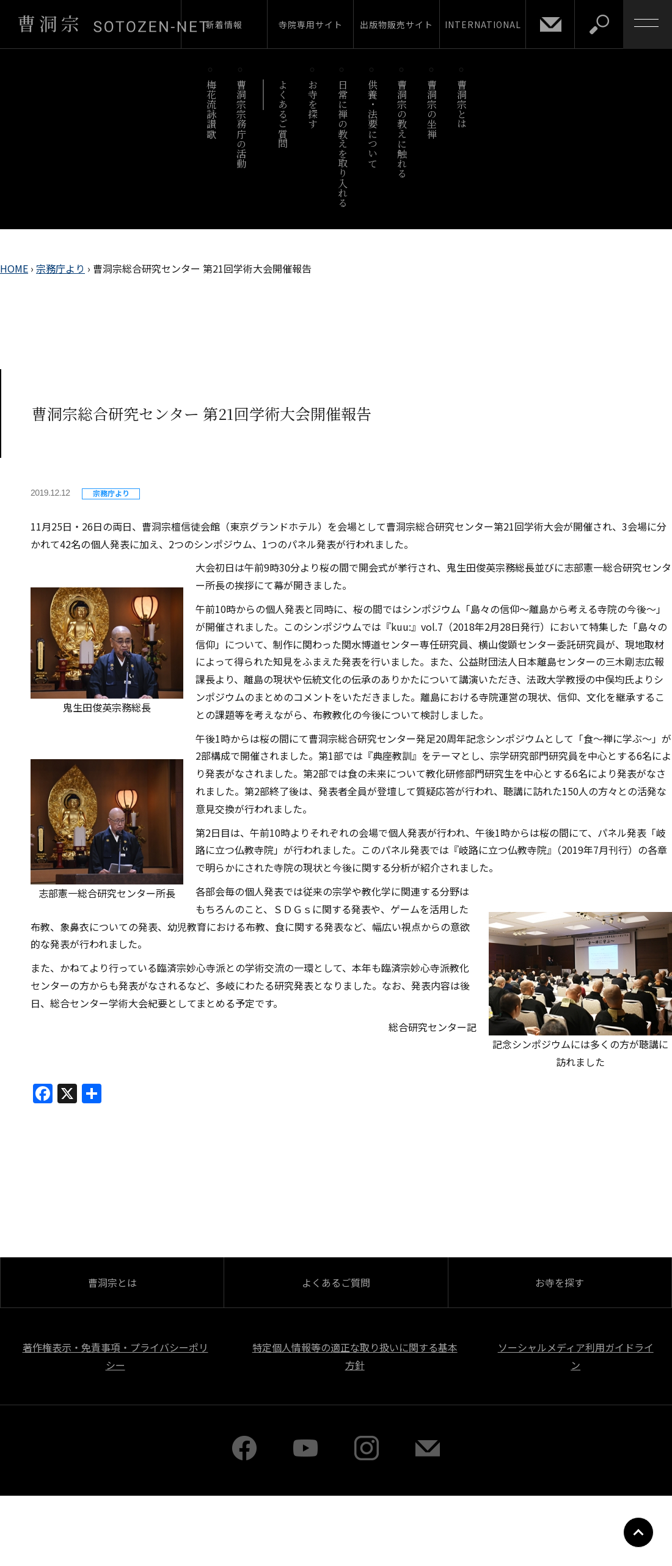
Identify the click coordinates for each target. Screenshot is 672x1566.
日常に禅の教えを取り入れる (342, 143)
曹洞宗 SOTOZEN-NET (113, 23)
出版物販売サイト (396, 24)
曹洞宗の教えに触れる (402, 128)
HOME (14, 268)
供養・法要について (372, 123)
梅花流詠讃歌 (211, 109)
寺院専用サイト (311, 24)
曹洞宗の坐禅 (432, 109)
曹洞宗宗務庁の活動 (241, 123)
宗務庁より (60, 268)
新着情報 (224, 24)
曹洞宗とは (462, 104)
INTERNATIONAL (483, 24)
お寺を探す (313, 104)
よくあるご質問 (283, 114)
